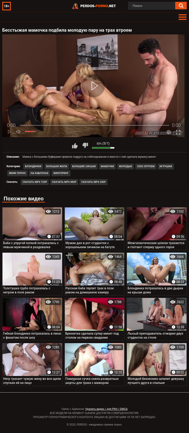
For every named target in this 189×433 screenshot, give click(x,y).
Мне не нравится (85, 145)
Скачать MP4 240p (93, 182)
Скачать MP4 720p (35, 182)
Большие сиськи (84, 166)
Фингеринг (61, 173)
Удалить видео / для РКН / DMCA (106, 409)
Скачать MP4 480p (64, 182)
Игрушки (166, 166)
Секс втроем (145, 166)
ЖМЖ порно (17, 173)
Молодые (125, 166)
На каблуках (40, 173)
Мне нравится (74, 145)
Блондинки (33, 166)
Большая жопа (56, 166)
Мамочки (107, 166)
